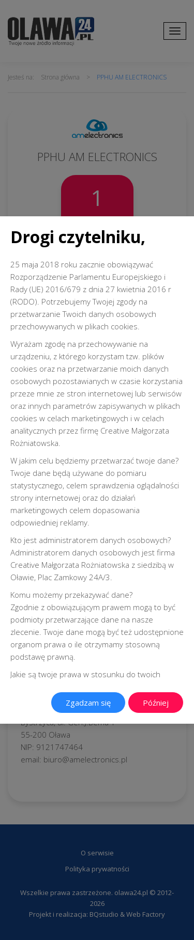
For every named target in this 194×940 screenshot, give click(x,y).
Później (156, 702)
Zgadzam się (88, 702)
